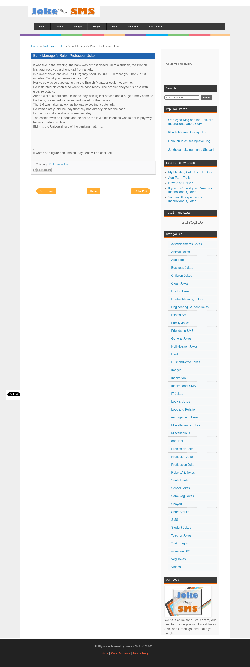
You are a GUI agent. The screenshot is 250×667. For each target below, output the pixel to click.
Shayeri (176, 504)
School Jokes (180, 488)
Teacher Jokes (181, 535)
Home (35, 46)
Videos (176, 567)
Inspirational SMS (183, 385)
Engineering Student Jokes (190, 307)
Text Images (179, 543)
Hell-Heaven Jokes (184, 346)
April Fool (178, 259)
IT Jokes (177, 393)
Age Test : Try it (179, 177)
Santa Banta (179, 480)
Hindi (174, 354)
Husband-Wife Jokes (185, 362)
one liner (177, 441)
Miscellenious (180, 433)
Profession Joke (182, 449)
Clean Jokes (179, 283)
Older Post (141, 191)
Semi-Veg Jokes (182, 496)
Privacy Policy (140, 653)
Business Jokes (182, 267)
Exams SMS (179, 315)
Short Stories (180, 512)
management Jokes (185, 417)
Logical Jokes (180, 401)
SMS (174, 519)
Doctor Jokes (180, 291)
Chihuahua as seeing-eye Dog (189, 141)
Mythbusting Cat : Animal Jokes (190, 172)
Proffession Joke (53, 46)
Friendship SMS (182, 330)
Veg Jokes (178, 559)
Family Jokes (180, 323)
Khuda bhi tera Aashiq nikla (187, 132)
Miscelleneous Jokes (185, 425)
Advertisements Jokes (186, 244)
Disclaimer (125, 653)
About (113, 653)
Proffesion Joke (182, 456)
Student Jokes (181, 527)
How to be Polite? (180, 183)
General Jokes (181, 338)
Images (176, 370)
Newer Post (46, 191)
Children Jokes (181, 275)
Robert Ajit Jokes (183, 472)
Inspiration (178, 378)
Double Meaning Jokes (187, 299)
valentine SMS (181, 551)
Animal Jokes (180, 252)
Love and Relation (184, 409)
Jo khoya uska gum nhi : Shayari (191, 149)
